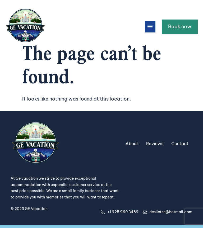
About (132, 143)
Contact (179, 143)
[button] (150, 26)
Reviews (154, 143)
